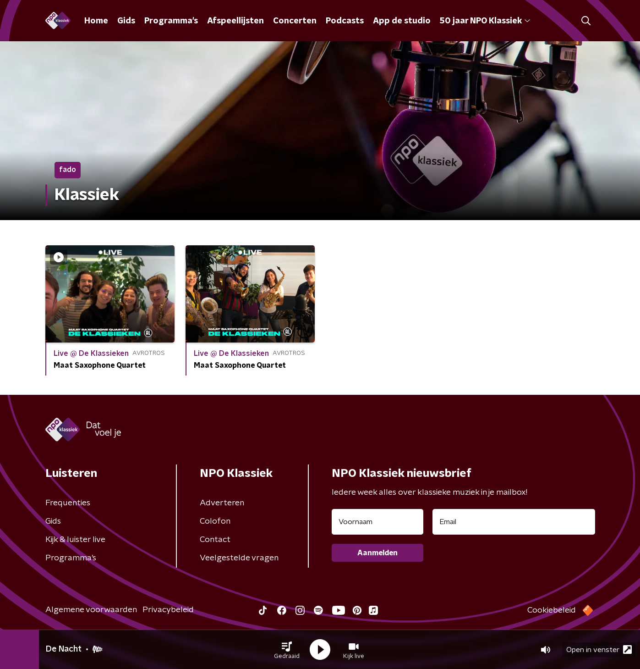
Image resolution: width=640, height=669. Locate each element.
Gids (126, 21)
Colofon (215, 521)
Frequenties (67, 503)
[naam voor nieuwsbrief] (377, 522)
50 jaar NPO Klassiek (485, 21)
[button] (286, 649)
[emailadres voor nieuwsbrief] (513, 522)
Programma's (171, 21)
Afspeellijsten (235, 21)
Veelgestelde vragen (239, 558)
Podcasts (345, 21)
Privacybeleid (168, 610)
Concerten (295, 21)
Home (96, 21)
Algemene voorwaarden (91, 610)
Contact (215, 540)
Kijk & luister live (75, 540)
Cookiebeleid (551, 610)
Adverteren (222, 503)
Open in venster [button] (599, 649)
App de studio (402, 21)
